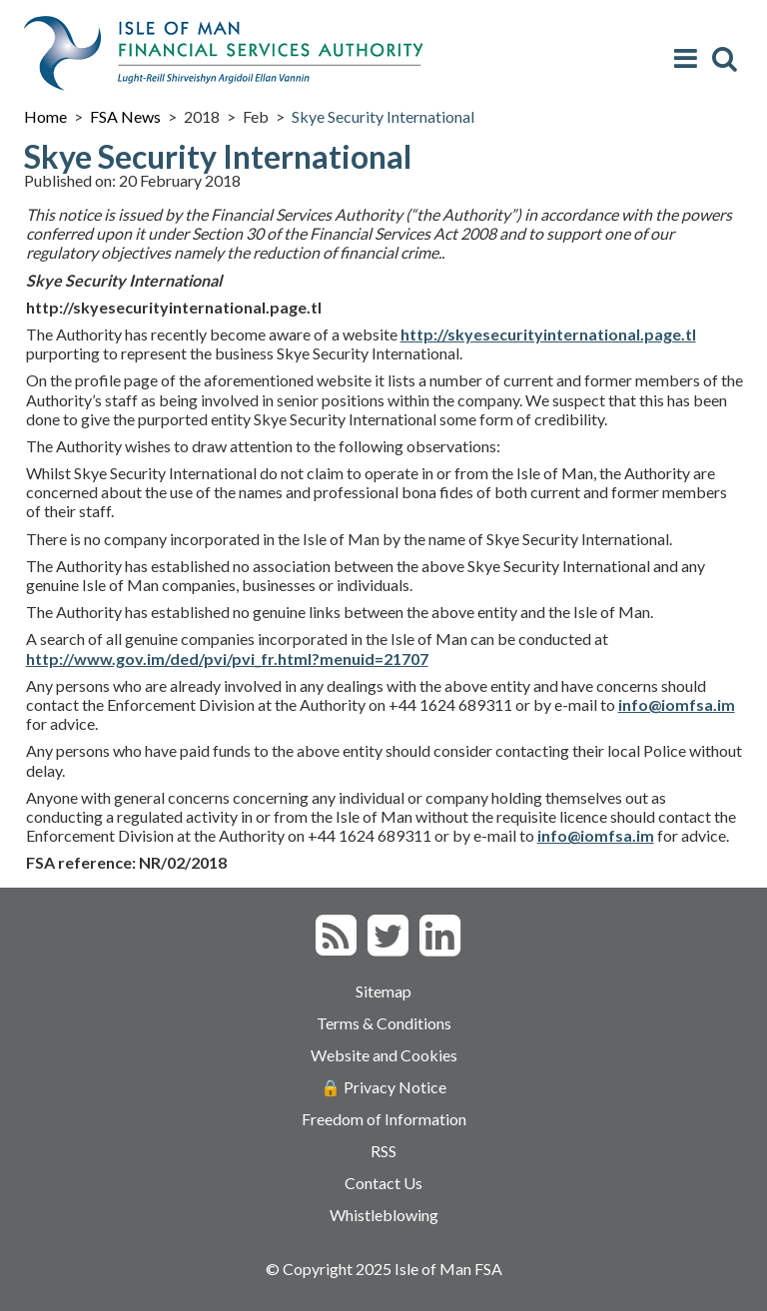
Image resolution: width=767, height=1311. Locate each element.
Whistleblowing (384, 1214)
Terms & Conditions (384, 1022)
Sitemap (383, 991)
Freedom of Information (384, 1118)
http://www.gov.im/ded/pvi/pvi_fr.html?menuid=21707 (227, 658)
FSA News (125, 116)
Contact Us (383, 1182)
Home (45, 116)
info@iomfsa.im (595, 835)
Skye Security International (383, 116)
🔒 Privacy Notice (383, 1086)
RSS (383, 1150)
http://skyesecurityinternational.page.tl (548, 334)
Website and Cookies (384, 1054)
